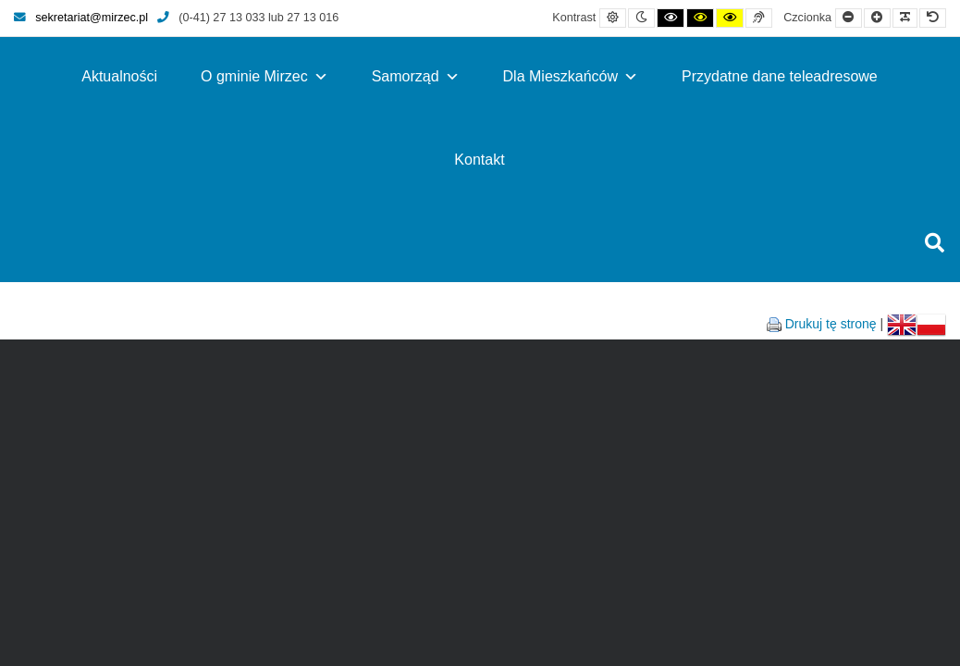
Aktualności (119, 76)
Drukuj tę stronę (831, 323)
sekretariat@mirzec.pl (81, 17)
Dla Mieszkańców (570, 76)
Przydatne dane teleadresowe (780, 76)
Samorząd (416, 76)
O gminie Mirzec (264, 76)
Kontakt (479, 159)
